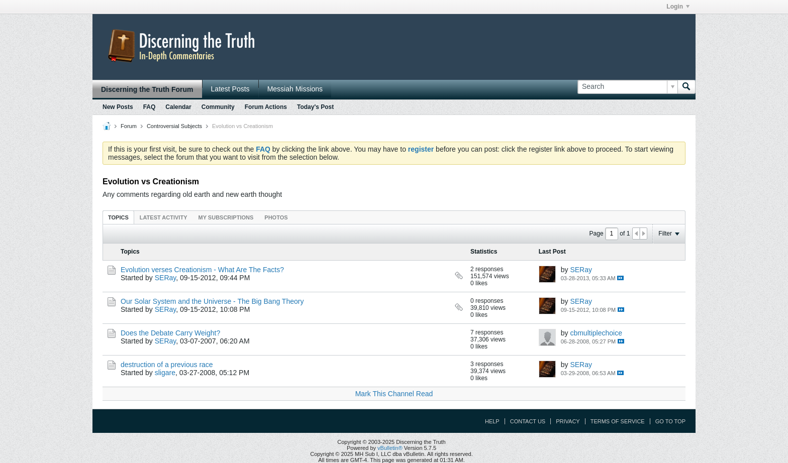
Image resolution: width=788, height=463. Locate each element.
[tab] (118, 217)
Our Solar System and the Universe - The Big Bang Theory (212, 301)
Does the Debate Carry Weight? (170, 333)
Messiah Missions (295, 89)
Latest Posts (230, 89)
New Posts (118, 106)
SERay (165, 278)
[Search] (627, 87)
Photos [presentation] (275, 217)
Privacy (567, 421)
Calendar (178, 106)
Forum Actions (266, 106)
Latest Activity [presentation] (163, 217)
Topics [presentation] (118, 217)
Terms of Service (617, 421)
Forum (129, 126)
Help (492, 421)
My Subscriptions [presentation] (226, 217)
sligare (165, 373)
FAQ (149, 106)
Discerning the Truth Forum (147, 89)
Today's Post (315, 106)
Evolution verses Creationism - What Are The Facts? (202, 270)
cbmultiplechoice (596, 333)
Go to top (670, 421)
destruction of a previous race (167, 365)
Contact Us (528, 421)
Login (678, 6)
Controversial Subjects (174, 126)
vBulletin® (390, 448)
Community (218, 106)
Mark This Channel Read (394, 394)
